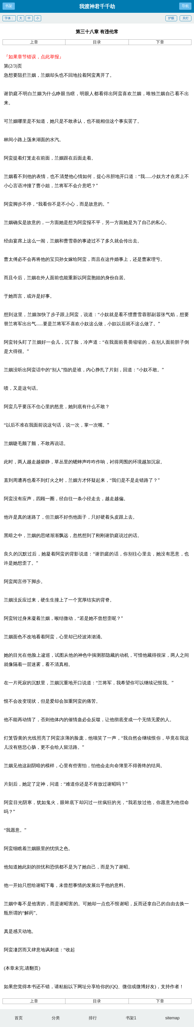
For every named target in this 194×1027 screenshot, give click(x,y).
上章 (34, 42)
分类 (56, 1018)
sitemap (172, 1018)
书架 (8, 6)
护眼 (171, 18)
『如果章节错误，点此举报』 (34, 56)
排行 (93, 1018)
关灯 (185, 18)
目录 (97, 42)
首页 (19, 1018)
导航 (185, 6)
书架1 (131, 1018)
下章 (160, 42)
